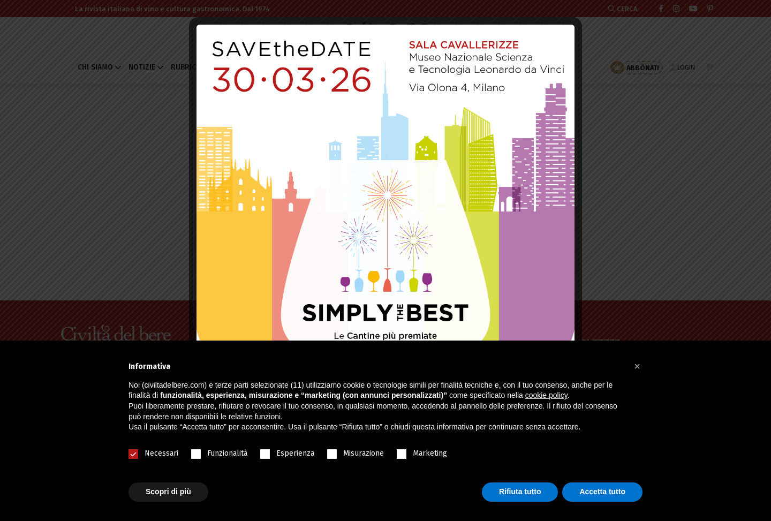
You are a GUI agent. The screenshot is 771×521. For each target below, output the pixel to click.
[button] (637, 366)
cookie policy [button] (546, 395)
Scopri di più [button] (168, 491)
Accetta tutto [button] (602, 491)
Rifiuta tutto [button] (520, 491)
